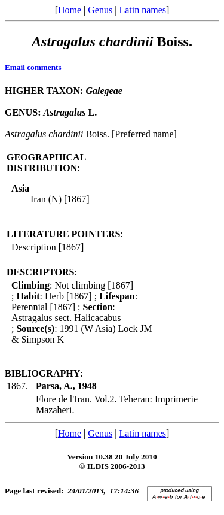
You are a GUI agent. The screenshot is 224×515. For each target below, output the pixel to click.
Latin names (142, 10)
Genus (100, 10)
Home (69, 10)
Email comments (33, 67)
